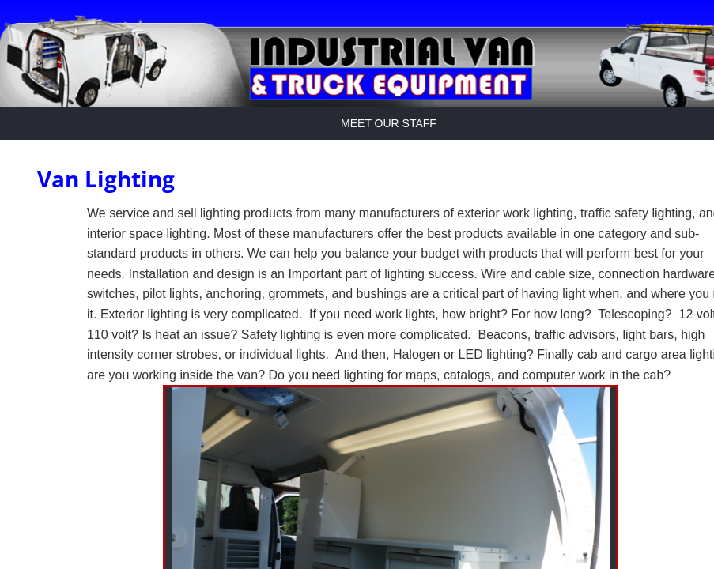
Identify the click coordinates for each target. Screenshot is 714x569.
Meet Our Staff (388, 123)
